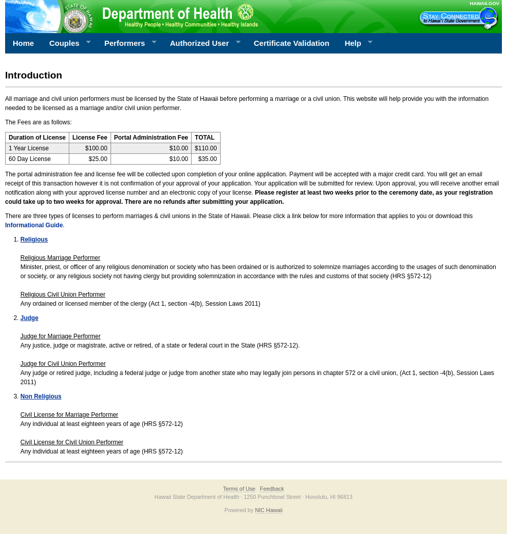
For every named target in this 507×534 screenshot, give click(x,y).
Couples (66, 43)
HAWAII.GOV (484, 3)
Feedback (272, 489)
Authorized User (201, 43)
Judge (29, 318)
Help (354, 43)
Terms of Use (239, 489)
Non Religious (41, 396)
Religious (34, 239)
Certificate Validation (291, 43)
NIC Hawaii (269, 510)
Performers (127, 43)
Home (23, 43)
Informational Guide (34, 225)
